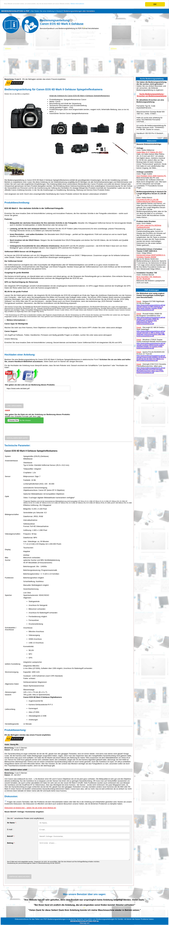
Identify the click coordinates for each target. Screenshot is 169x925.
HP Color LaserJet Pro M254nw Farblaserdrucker (149, 226)
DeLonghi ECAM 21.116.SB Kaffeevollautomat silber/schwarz (149, 200)
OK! (155, 4)
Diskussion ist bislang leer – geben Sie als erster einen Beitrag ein (30, 808)
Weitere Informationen (116, 4)
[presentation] (25, 398)
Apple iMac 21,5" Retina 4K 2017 (149, 152)
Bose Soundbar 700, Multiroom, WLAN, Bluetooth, (149, 278)
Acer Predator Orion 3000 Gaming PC (151, 176)
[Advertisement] (84, 55)
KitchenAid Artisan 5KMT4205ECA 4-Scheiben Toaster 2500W (151, 256)
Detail (139, 301)
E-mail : (10, 829)
